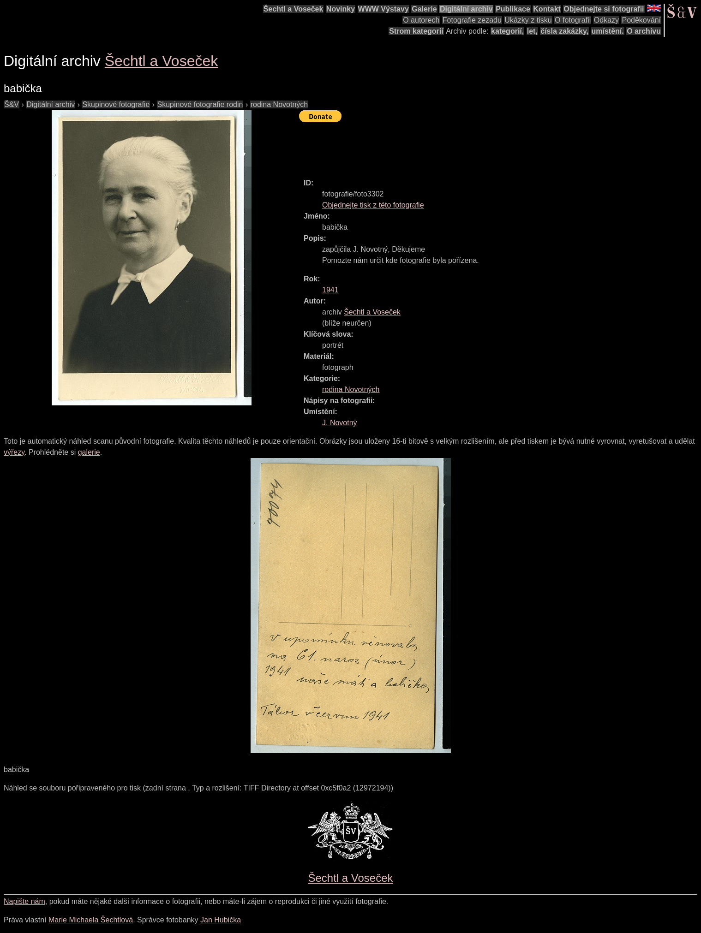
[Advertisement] (467, 146)
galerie (89, 452)
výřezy (14, 452)
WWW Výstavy (383, 9)
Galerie (424, 9)
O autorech (421, 20)
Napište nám (24, 901)
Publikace (513, 9)
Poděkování (641, 20)
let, (532, 31)
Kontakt (547, 9)
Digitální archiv (466, 9)
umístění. (608, 31)
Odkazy (606, 20)
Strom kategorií (416, 31)
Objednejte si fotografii (603, 9)
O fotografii (573, 20)
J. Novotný (339, 423)
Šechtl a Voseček (294, 9)
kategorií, (507, 31)
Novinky (340, 9)
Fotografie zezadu (472, 20)
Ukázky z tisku (527, 20)
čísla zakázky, (564, 31)
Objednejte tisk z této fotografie (373, 205)
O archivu (644, 31)
